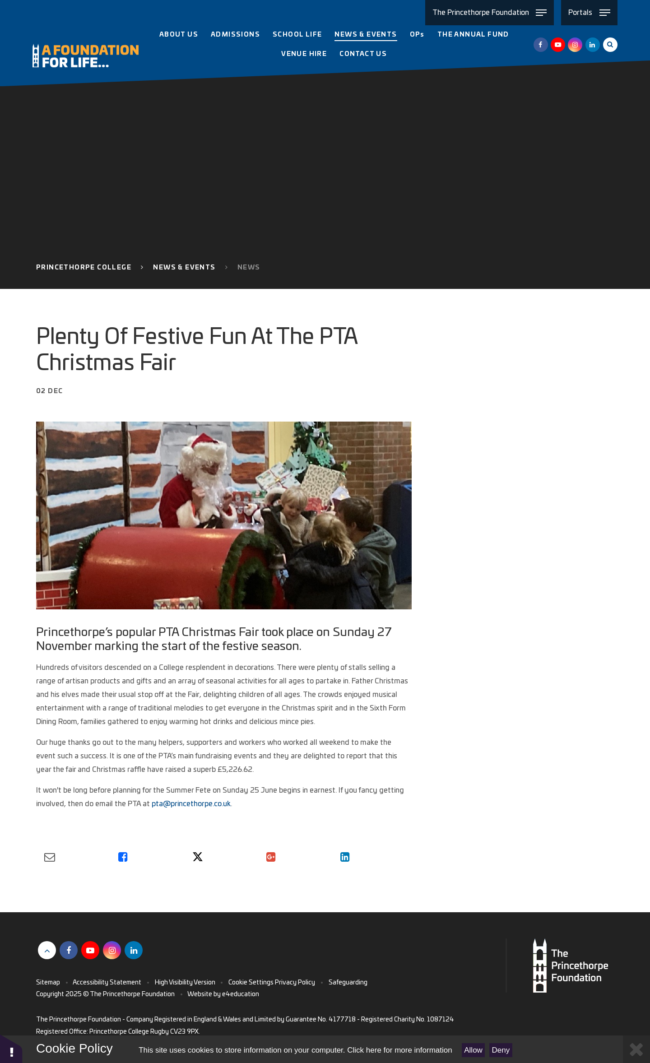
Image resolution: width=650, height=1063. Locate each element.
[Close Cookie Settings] (636, 1049)
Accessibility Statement (107, 982)
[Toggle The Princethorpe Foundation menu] (489, 12)
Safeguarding (348, 982)
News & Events (184, 268)
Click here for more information (399, 1050)
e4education (240, 994)
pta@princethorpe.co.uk (191, 804)
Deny (501, 1050)
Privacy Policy (295, 982)
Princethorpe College (83, 268)
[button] (11, 1048)
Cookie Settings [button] (251, 982)
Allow (473, 1050)
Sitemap (48, 982)
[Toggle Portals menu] (589, 12)
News (248, 268)
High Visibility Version (185, 982)
